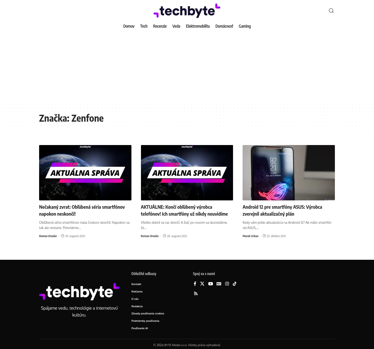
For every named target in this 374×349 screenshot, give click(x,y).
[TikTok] (234, 284)
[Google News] (219, 284)
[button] (331, 11)
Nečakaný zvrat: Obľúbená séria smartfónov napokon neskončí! (73, 210)
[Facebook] (195, 284)
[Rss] (196, 293)
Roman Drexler (48, 236)
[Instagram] (227, 284)
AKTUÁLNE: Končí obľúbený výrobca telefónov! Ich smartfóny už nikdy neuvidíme (180, 213)
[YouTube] (211, 284)
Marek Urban (251, 236)
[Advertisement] (187, 66)
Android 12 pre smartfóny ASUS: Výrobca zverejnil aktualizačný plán (286, 210)
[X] (202, 284)
